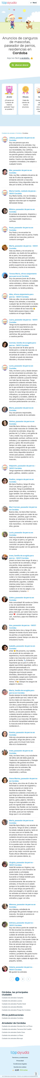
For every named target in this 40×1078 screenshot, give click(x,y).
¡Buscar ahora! (20, 65)
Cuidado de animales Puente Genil (14, 1004)
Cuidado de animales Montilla (12, 1007)
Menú (33, 3)
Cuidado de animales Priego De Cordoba (16, 1010)
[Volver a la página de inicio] (9, 2)
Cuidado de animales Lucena (12, 1001)
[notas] (20, 1070)
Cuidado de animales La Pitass (12, 1035)
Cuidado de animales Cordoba (12, 1018)
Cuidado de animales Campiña (12, 998)
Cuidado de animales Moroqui (12, 1038)
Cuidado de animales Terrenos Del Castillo (17, 1029)
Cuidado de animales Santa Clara (13, 1032)
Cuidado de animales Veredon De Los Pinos (17, 1026)
